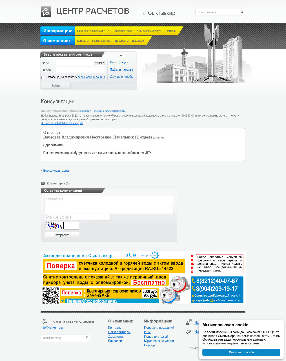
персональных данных (91, 77)
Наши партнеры (101, 40)
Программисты (118, 111)
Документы (122, 40)
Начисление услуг (101, 111)
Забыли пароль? (121, 69)
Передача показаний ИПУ (93, 31)
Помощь (170, 31)
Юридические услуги (149, 31)
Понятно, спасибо (241, 352)
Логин (46, 63)
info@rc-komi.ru (52, 327)
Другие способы (121, 76)
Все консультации (56, 170)
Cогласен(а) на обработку (75, 77)
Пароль (47, 70)
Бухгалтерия (85, 111)
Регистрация (119, 62)
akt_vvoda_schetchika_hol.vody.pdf (62, 123)
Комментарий (109, 202)
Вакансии (138, 40)
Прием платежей (123, 31)
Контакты (83, 40)
